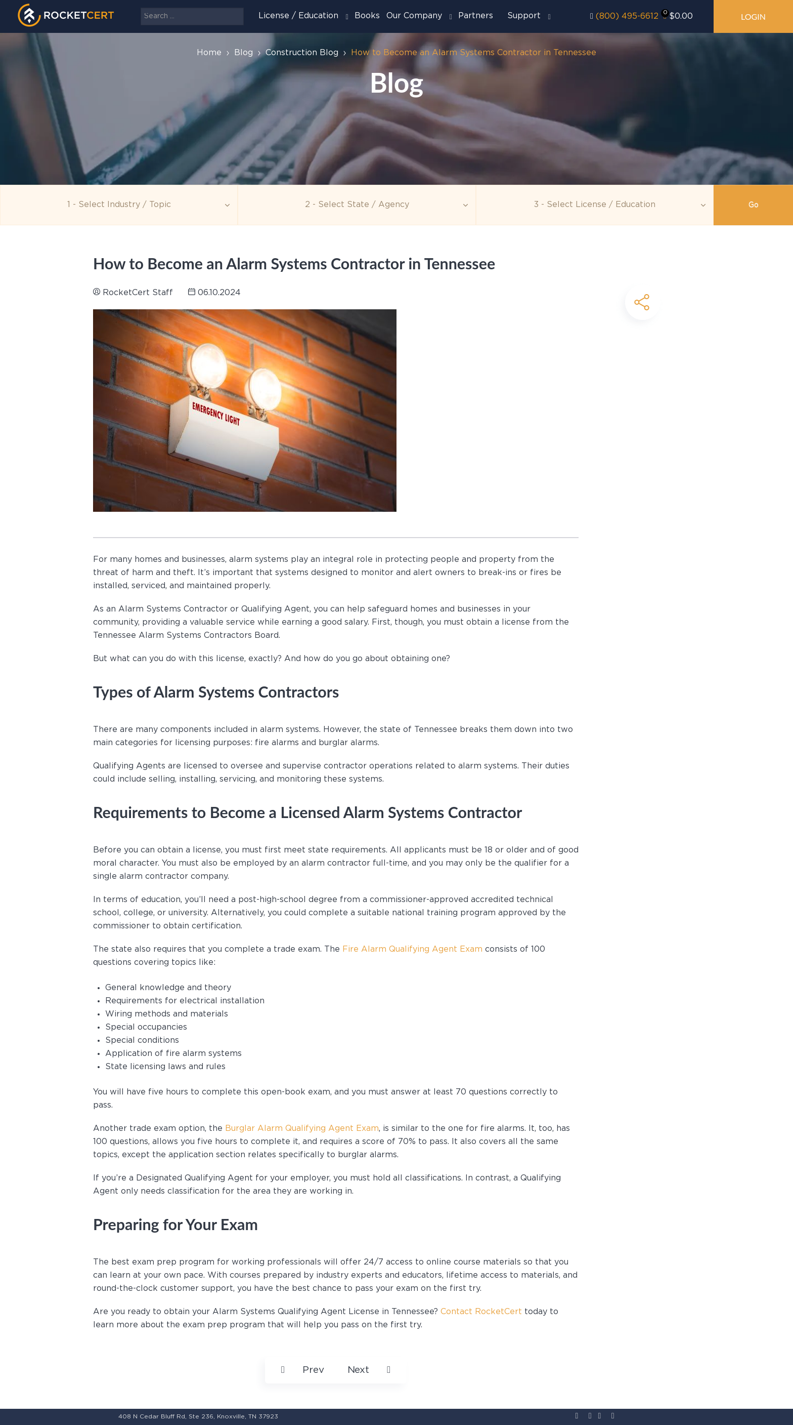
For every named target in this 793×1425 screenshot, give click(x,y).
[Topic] (119, 205)
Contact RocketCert (481, 1312)
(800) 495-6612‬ (627, 16)
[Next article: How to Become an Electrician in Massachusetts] (369, 1370)
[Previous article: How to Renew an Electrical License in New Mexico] (302, 1370)
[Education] (595, 205)
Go (753, 205)
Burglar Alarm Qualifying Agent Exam (302, 1128)
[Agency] (356, 205)
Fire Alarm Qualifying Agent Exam (411, 949)
